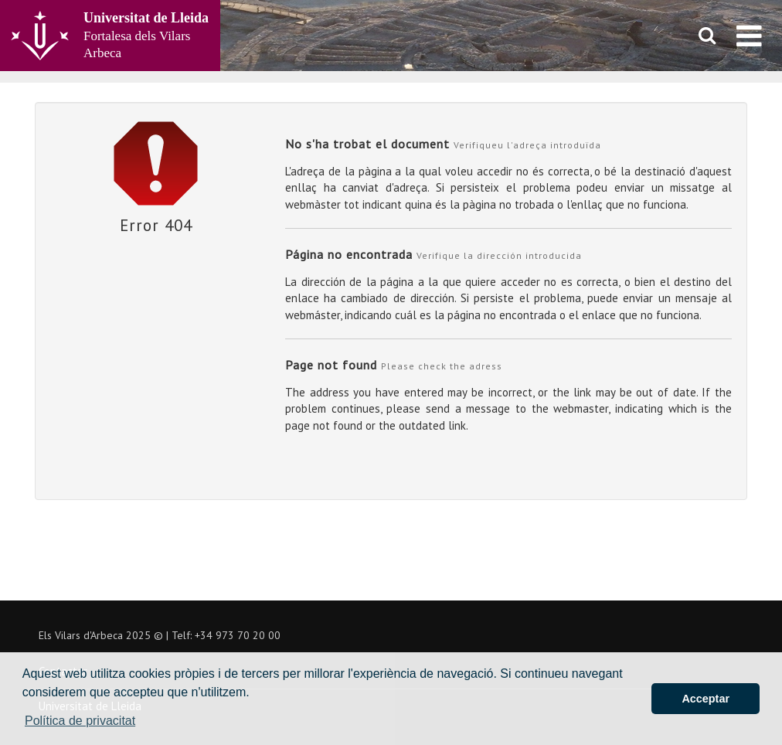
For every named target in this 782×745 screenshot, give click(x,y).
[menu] (749, 36)
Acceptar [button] (705, 698)
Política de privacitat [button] (80, 720)
